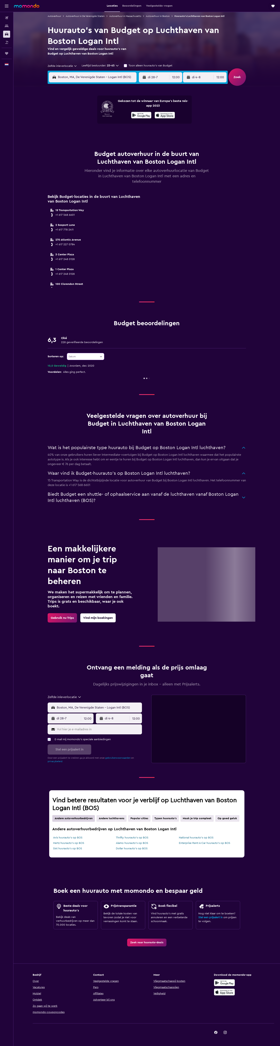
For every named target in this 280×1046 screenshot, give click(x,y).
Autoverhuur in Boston (158, 16)
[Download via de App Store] (224, 992)
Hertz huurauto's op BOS (68, 843)
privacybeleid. (55, 761)
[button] (6, 6)
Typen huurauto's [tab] (165, 818)
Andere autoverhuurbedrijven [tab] (74, 818)
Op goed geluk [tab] (227, 818)
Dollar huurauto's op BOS (132, 848)
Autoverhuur (54, 16)
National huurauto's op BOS (196, 837)
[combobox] (62, 66)
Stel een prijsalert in (210, 917)
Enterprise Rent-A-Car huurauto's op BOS (204, 843)
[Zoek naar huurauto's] (7, 34)
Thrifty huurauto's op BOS (132, 837)
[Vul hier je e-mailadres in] (98, 729)
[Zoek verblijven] (7, 26)
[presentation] (165, 115)
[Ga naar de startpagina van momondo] (26, 6)
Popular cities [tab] (139, 818)
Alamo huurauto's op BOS (132, 843)
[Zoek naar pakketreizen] (7, 42)
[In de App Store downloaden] (165, 116)
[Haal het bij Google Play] (141, 116)
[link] (62, 618)
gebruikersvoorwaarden (118, 758)
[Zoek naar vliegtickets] (7, 18)
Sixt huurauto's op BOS (67, 848)
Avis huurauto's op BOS (67, 837)
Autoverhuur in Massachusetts (125, 16)
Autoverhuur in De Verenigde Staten (85, 16)
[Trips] (7, 53)
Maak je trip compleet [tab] (197, 818)
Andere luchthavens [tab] (111, 818)
